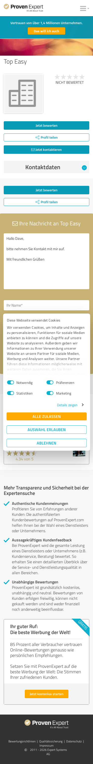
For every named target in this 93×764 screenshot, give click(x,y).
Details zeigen (67, 404)
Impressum (46, 745)
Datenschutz (74, 741)
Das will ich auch (46, 31)
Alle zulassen (46, 416)
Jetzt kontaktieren (46, 149)
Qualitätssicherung (50, 741)
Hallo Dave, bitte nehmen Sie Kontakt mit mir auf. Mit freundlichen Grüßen (46, 261)
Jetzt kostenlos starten (46, 693)
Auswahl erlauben (47, 429)
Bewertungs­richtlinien (21, 741)
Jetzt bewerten (47, 125)
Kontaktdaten (56, 167)
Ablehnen (46, 443)
